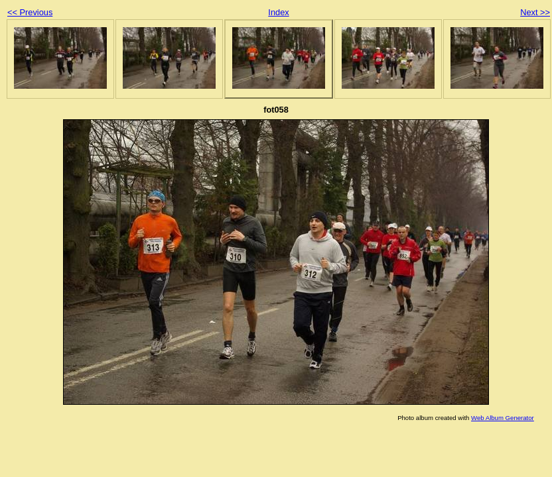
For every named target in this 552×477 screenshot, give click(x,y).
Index (278, 12)
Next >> (535, 12)
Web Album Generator (502, 417)
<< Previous (29, 12)
